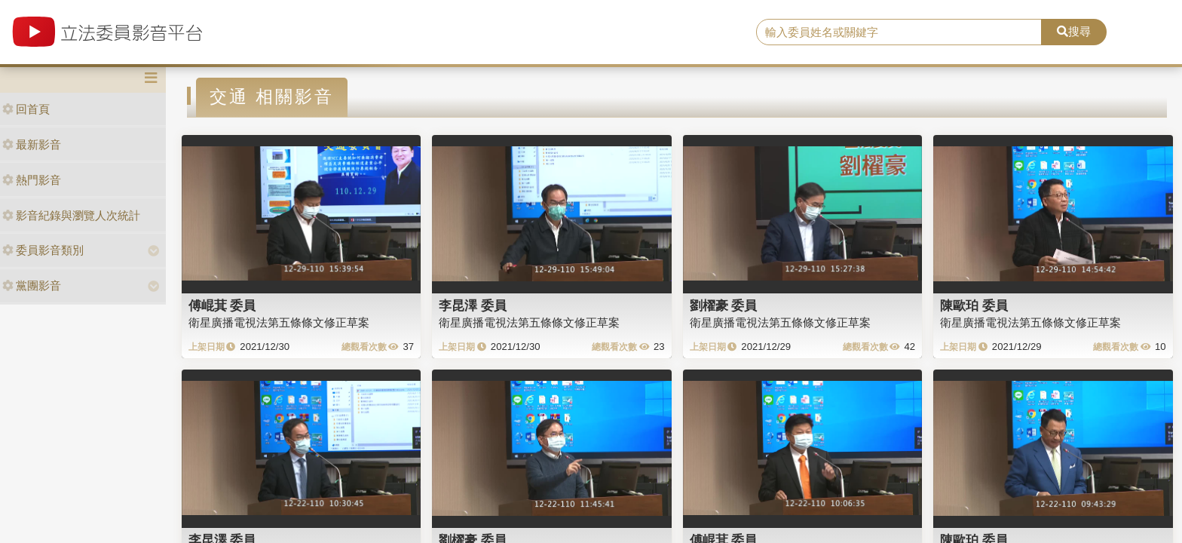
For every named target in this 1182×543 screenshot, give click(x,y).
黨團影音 (31, 285)
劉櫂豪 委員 (724, 305)
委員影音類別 (43, 250)
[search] (899, 32)
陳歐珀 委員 (974, 305)
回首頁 (26, 109)
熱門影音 (31, 179)
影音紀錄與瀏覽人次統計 (71, 215)
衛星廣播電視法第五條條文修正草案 (278, 322)
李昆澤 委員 (473, 305)
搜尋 (1074, 31)
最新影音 (31, 144)
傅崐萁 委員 (222, 305)
